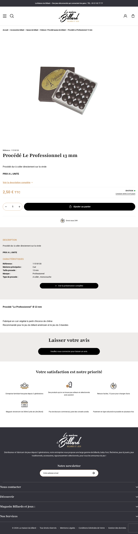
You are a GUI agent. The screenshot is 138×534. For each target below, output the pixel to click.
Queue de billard (32, 30)
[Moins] (6, 206)
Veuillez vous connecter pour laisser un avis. (69, 351)
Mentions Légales (67, 528)
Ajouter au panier (80, 206)
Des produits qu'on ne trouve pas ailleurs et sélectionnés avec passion (69, 388)
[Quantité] (12, 206)
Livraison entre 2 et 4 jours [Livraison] (125, 194)
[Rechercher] (12, 16)
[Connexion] (125, 16)
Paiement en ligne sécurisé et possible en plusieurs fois (113, 406)
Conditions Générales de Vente (92, 528)
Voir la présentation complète (69, 286)
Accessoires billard (17, 30)
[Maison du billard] (69, 16)
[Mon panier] (133, 16)
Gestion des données (117, 528)
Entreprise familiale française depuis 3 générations (24, 388)
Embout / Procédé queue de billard (53, 30)
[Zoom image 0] (69, 91)
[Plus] (19, 206)
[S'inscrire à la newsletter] (93, 473)
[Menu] (5, 16)
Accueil (5, 30)
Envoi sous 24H (69, 220)
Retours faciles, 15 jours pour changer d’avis (113, 388)
